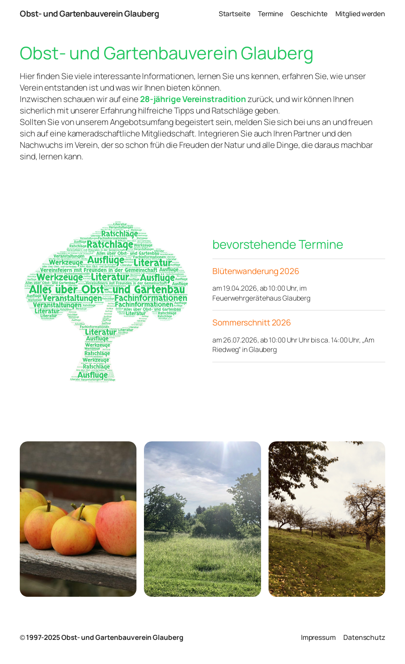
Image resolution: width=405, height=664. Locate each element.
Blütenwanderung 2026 (255, 271)
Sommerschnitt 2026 (251, 322)
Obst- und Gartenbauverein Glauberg (89, 13)
